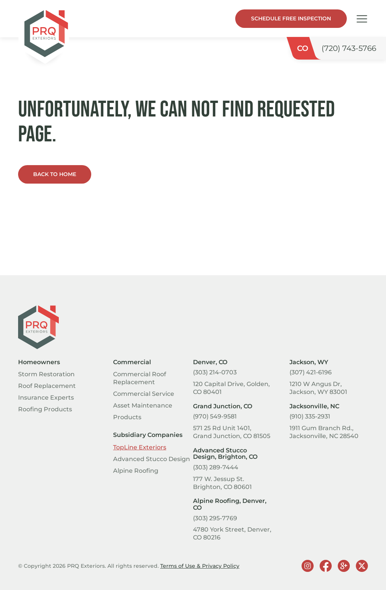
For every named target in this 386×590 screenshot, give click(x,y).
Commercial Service (143, 393)
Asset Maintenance (142, 405)
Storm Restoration (46, 374)
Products (127, 417)
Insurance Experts (46, 397)
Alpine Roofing (135, 470)
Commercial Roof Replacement (139, 378)
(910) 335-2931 (310, 416)
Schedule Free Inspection (291, 18)
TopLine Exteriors (139, 447)
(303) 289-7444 (215, 467)
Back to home (54, 174)
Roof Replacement (47, 385)
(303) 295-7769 (215, 518)
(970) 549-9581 (215, 416)
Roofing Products (45, 409)
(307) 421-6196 (311, 372)
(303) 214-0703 (215, 372)
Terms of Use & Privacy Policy (199, 565)
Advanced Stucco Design (151, 459)
